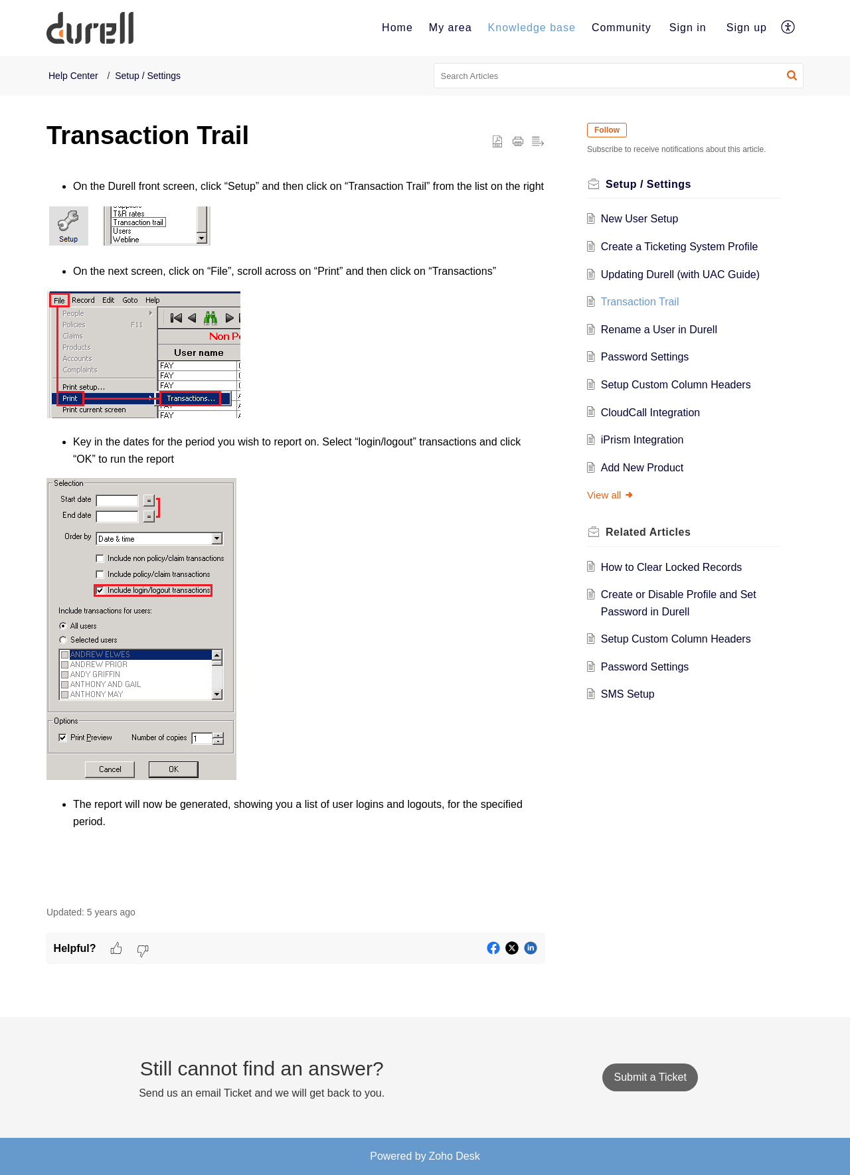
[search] (619, 75)
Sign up (746, 27)
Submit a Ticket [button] (650, 1077)
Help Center (73, 75)
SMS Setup (628, 694)
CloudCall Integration (650, 412)
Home (397, 27)
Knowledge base (532, 27)
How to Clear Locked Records (671, 567)
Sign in (688, 27)
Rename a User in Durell (659, 329)
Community (621, 27)
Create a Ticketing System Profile (679, 246)
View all (610, 495)
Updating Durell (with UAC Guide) (680, 274)
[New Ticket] (649, 1077)
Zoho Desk (453, 1156)
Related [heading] (648, 532)
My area (450, 27)
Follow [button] (607, 130)
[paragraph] (295, 535)
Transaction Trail (640, 301)
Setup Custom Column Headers (676, 384)
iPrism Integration (642, 439)
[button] (789, 28)
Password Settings (645, 356)
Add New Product (642, 467)
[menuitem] (397, 28)
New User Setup (640, 218)
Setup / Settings (148, 75)
